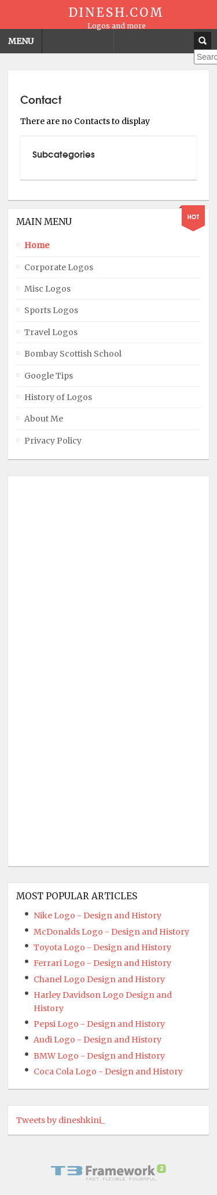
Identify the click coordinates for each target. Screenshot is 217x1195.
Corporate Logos (58, 267)
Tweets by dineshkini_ (60, 1120)
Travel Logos (51, 332)
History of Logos (58, 397)
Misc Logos (47, 289)
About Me (43, 418)
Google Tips (48, 376)
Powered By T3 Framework (109, 1172)
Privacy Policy (53, 440)
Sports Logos (51, 310)
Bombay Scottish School (73, 353)
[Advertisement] (62, 671)
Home (36, 245)
